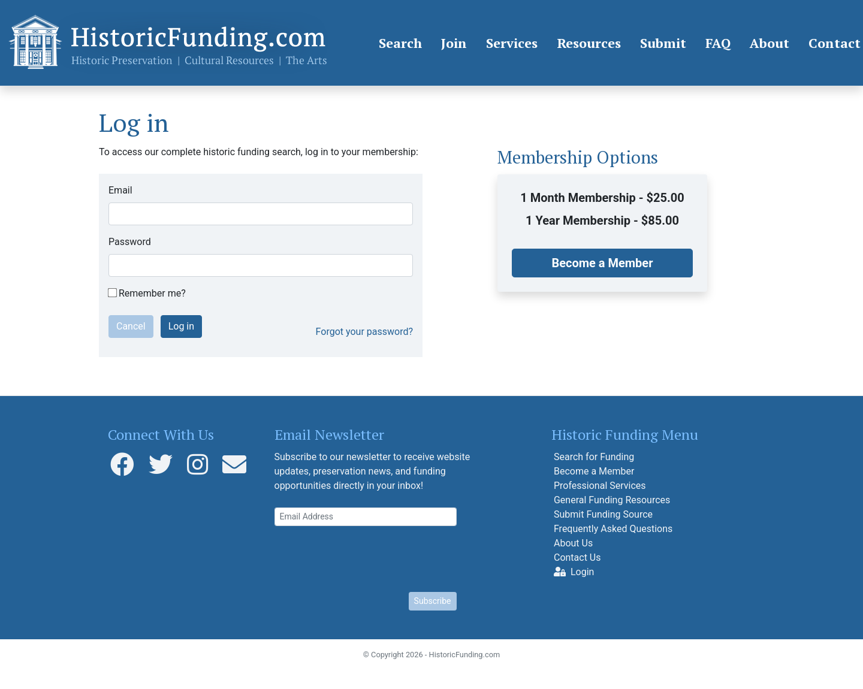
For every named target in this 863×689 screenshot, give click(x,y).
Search (400, 43)
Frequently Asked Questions (613, 528)
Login (574, 572)
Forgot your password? (364, 331)
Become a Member (602, 263)
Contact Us (577, 557)
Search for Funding (594, 457)
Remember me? (147, 293)
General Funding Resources (612, 500)
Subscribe (432, 601)
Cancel (131, 326)
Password (129, 241)
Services (512, 43)
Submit (663, 43)
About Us (573, 543)
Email (120, 190)
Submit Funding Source (603, 514)
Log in (181, 326)
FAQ (718, 43)
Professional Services (600, 485)
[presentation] (365, 559)
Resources (589, 43)
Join (454, 43)
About (769, 43)
